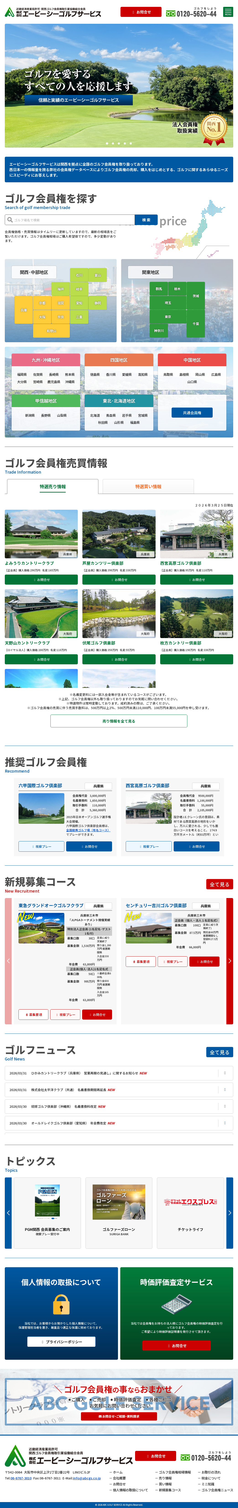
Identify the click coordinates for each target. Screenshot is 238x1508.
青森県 (111, 415)
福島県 (135, 422)
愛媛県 (127, 374)
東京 (168, 316)
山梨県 (62, 415)
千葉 (196, 323)
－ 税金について (209, 1478)
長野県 (46, 415)
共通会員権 (192, 412)
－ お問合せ (117, 1483)
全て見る (220, 884)
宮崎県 (38, 381)
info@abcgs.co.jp (87, 1478)
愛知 (79, 302)
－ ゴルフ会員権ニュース (215, 1489)
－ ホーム (116, 1472)
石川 (79, 275)
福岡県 (22, 374)
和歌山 (51, 330)
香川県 (111, 374)
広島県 (216, 374)
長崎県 (54, 374)
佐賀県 (38, 374)
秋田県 (103, 422)
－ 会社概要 (117, 1478)
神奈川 (159, 330)
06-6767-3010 (20, 1478)
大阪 (42, 316)
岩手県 (127, 415)
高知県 (143, 374)
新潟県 (30, 415)
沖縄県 (70, 381)
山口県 (192, 381)
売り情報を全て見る (118, 721)
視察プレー (41, 846)
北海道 (95, 415)
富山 (97, 275)
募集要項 (33, 1014)
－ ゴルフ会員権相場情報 (173, 1472)
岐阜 (79, 288)
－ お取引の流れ (209, 1472)
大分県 (22, 381)
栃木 (177, 288)
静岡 (97, 302)
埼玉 (168, 302)
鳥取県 (168, 374)
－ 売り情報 (163, 1478)
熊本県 (70, 374)
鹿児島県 (53, 381)
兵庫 (24, 309)
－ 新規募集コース (168, 1489)
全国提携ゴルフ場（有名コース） (88, 830)
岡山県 (200, 374)
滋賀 (61, 302)
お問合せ (141, 12)
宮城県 (143, 415)
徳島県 (95, 374)
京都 (42, 302)
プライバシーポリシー (61, 1341)
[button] (107, 143)
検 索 (146, 220)
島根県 (184, 374)
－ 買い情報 (163, 1483)
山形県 (119, 422)
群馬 (159, 288)
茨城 (196, 295)
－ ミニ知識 (206, 1483)
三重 (79, 316)
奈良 (61, 316)
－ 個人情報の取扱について (128, 1489)
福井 (61, 288)
